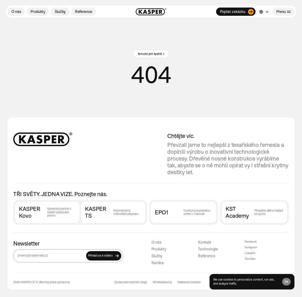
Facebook (251, 241)
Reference (206, 255)
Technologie (208, 249)
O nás (156, 242)
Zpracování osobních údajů (130, 282)
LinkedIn (250, 253)
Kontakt (204, 242)
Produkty (158, 249)
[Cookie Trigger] (189, 282)
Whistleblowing (162, 282)
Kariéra (157, 262)
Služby (156, 255)
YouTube (250, 259)
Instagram (251, 247)
